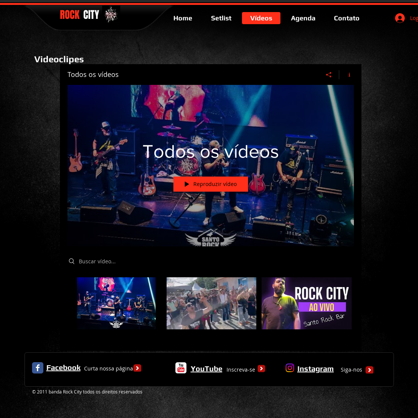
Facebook (63, 367)
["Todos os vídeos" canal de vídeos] (210, 308)
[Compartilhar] (328, 74)
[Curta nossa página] (108, 368)
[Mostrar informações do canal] (346, 74)
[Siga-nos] (351, 369)
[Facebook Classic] (37, 367)
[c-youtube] (181, 367)
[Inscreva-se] (241, 369)
